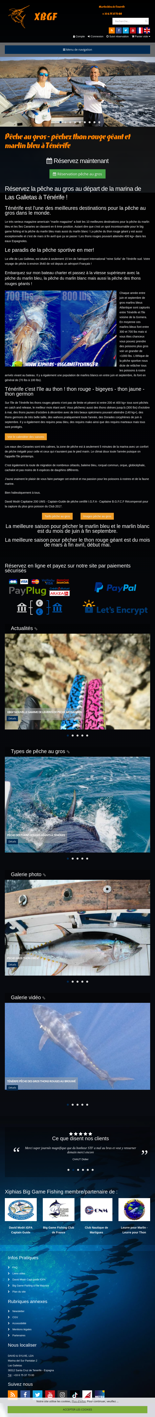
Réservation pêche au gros (77, 173)
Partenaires (16, 1336)
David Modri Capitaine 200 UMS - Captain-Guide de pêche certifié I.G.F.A (51, 501)
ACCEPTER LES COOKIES (77, 1409)
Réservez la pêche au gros (39, 188)
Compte (79, 36)
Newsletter (16, 1312)
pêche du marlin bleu (41, 231)
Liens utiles (16, 1274)
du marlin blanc (79, 231)
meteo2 (100, 1396)
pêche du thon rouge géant (111, 231)
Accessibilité (17, 1324)
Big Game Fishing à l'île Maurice (28, 1286)
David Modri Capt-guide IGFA (27, 1280)
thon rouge (79, 389)
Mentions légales (19, 1330)
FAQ (13, 1268)
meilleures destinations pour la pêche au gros (75, 210)
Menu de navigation (77, 49)
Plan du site (17, 1292)
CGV (13, 1318)
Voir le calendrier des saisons (25, 436)
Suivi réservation (117, 36)
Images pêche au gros (97, 516)
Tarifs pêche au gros (57, 516)
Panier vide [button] (141, 36)
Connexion (95, 36)
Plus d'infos (79, 1401)
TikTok (75, 1396)
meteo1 (87, 1396)
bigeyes (104, 389)
